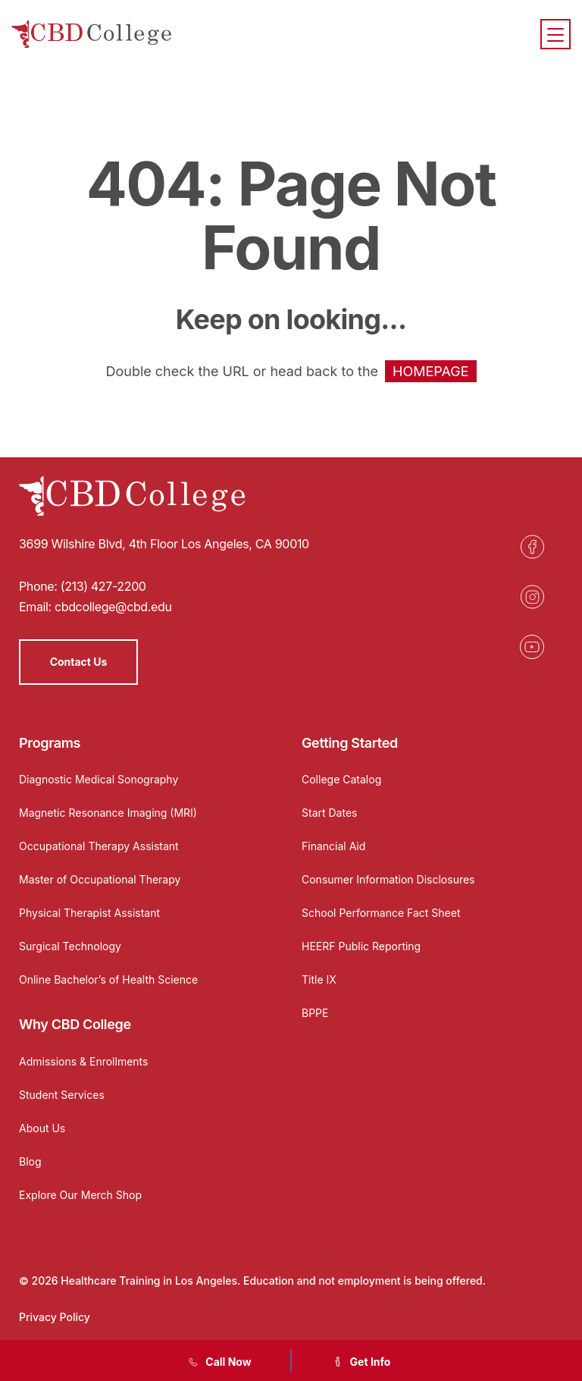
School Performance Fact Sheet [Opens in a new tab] (381, 912)
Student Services (62, 1094)
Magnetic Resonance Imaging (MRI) (108, 812)
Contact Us (79, 661)
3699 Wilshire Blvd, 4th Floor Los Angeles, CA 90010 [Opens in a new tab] (164, 543)
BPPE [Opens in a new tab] (315, 1012)
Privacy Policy (54, 1316)
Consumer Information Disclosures (388, 879)
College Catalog (341, 779)
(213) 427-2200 (103, 586)
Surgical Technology (70, 946)
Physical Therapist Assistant (89, 912)
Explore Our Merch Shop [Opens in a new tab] (80, 1194)
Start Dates (329, 812)
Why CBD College (75, 1024)
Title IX (319, 979)
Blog (30, 1161)
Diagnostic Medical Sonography (98, 779)
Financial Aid (333, 846)
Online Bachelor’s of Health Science (108, 979)
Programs (49, 743)
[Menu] (555, 34)
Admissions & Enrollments (83, 1061)
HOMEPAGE (430, 371)
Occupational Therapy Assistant (99, 846)
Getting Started (350, 743)
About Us (42, 1128)
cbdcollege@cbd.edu (113, 606)
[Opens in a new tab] (532, 547)
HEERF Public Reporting (361, 946)
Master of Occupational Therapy (99, 879)
